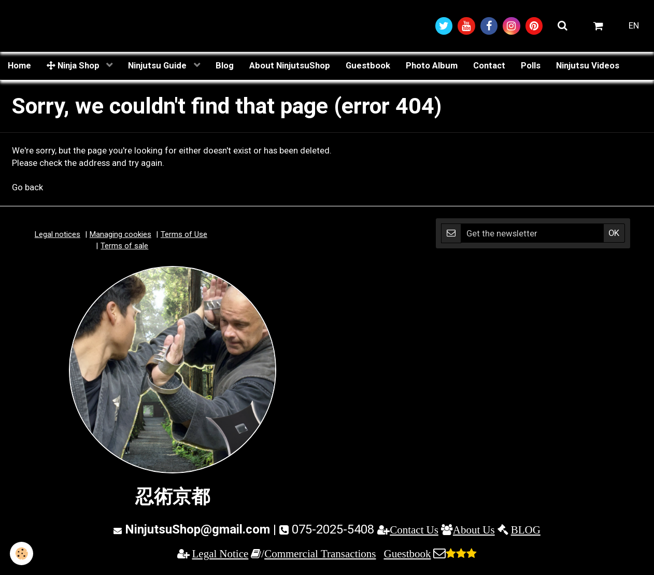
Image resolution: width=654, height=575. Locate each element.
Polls (531, 66)
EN (634, 26)
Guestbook (368, 66)
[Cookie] (22, 553)
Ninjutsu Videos (587, 66)
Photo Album (432, 66)
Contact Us (414, 530)
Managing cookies (120, 235)
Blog (225, 66)
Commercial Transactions (320, 554)
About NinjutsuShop (289, 66)
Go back (27, 188)
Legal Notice (220, 554)
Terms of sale (124, 246)
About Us (474, 530)
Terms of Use (184, 235)
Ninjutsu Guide (158, 66)
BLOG (526, 530)
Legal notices (57, 235)
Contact (489, 66)
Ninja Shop (74, 66)
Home (19, 66)
